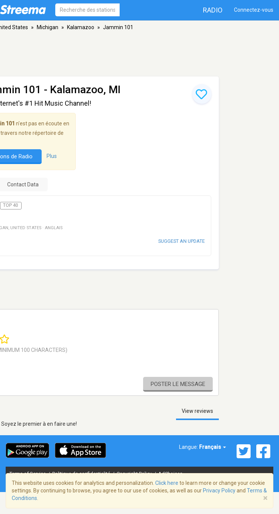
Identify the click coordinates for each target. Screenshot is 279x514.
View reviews (197, 411)
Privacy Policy (219, 490)
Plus (52, 156)
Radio (213, 10)
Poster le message (178, 384)
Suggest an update (181, 241)
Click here (166, 483)
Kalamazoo (80, 27)
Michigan (47, 27)
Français (212, 447)
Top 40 (10, 205)
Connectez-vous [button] (253, 10)
